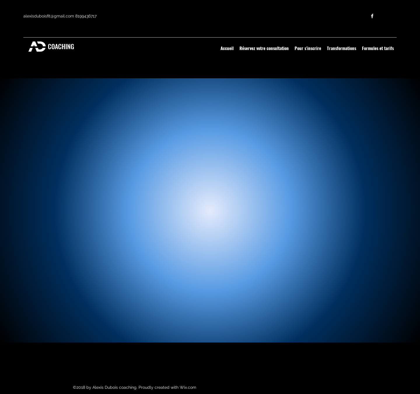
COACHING (60, 46)
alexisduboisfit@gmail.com (48, 16)
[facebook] (372, 16)
